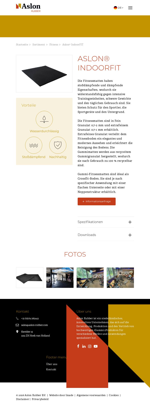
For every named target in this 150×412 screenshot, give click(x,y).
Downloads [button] (87, 251)
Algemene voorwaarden (91, 395)
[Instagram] (90, 346)
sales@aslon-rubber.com (34, 325)
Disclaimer (22, 399)
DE (119, 7)
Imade (69, 395)
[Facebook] (78, 346)
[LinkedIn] (84, 346)
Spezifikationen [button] (90, 238)
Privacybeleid (40, 399)
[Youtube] (95, 346)
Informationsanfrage (98, 201)
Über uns (51, 364)
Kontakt (51, 369)
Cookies (114, 395)
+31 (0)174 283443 (30, 318)
